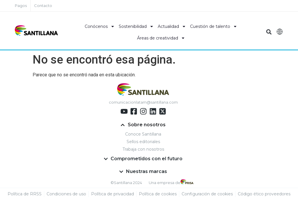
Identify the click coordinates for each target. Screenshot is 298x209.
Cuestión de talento (213, 26)
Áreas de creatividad (161, 38)
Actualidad (172, 26)
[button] (269, 32)
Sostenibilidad (136, 26)
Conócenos (100, 26)
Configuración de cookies (207, 194)
